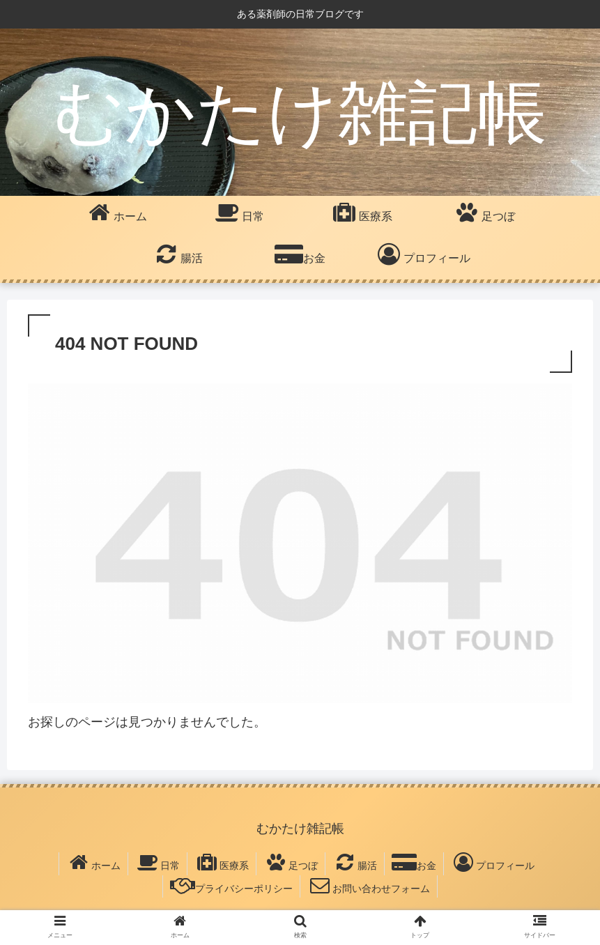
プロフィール (492, 862)
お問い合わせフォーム (368, 885)
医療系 (221, 862)
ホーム (93, 862)
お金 (414, 862)
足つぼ (290, 862)
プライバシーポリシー (231, 885)
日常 (157, 862)
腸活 (354, 862)
